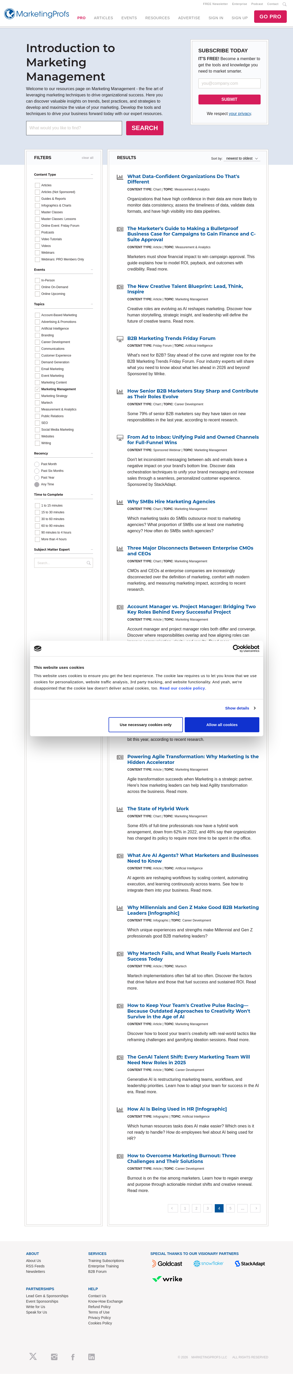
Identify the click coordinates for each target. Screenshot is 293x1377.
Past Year (47, 480)
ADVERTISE (189, 19)
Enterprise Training (103, 1269)
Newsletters (35, 1275)
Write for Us (35, 1310)
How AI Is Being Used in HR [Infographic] (177, 1112)
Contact (272, 5)
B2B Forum (97, 1275)
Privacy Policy (99, 1321)
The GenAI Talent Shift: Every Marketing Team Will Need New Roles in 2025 (188, 1063)
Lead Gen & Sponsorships (47, 1299)
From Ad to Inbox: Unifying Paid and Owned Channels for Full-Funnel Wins (193, 443)
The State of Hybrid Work (158, 812)
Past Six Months (52, 474)
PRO (81, 19)
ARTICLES (103, 19)
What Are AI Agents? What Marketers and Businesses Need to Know (192, 861)
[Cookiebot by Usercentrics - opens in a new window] (236, 648)
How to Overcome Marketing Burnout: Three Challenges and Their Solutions (181, 1161)
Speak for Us (36, 1315)
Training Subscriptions (106, 1264)
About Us (33, 1264)
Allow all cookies (222, 724)
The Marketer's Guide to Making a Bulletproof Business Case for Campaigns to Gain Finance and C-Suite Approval (191, 237)
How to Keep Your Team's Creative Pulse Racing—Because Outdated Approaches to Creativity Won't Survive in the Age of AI (188, 1014)
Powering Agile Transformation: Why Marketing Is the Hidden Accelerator (193, 762)
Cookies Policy (100, 1326)
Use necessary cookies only (145, 724)
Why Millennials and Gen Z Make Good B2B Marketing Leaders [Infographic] (193, 913)
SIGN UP (240, 19)
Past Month (49, 467)
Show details (237, 708)
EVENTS (129, 19)
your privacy (240, 117)
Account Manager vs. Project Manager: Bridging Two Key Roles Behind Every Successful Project (191, 612)
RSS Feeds (35, 1269)
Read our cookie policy (182, 688)
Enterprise (239, 5)
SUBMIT (229, 102)
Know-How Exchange (105, 1304)
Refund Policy (99, 1310)
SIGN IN (216, 19)
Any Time (47, 487)
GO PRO (270, 18)
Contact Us (97, 1299)
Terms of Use (99, 1315)
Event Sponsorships (42, 1304)
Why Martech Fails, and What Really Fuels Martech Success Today (189, 959)
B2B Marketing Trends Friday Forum (171, 341)
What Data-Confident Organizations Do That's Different (183, 182)
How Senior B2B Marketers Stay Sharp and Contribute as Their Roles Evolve (192, 397)
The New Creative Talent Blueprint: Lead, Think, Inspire (185, 292)
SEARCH (145, 130)
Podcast (257, 5)
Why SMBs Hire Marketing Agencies (171, 505)
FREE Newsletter (215, 5)
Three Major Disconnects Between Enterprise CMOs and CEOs (190, 554)
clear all (88, 161)
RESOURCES (157, 19)
